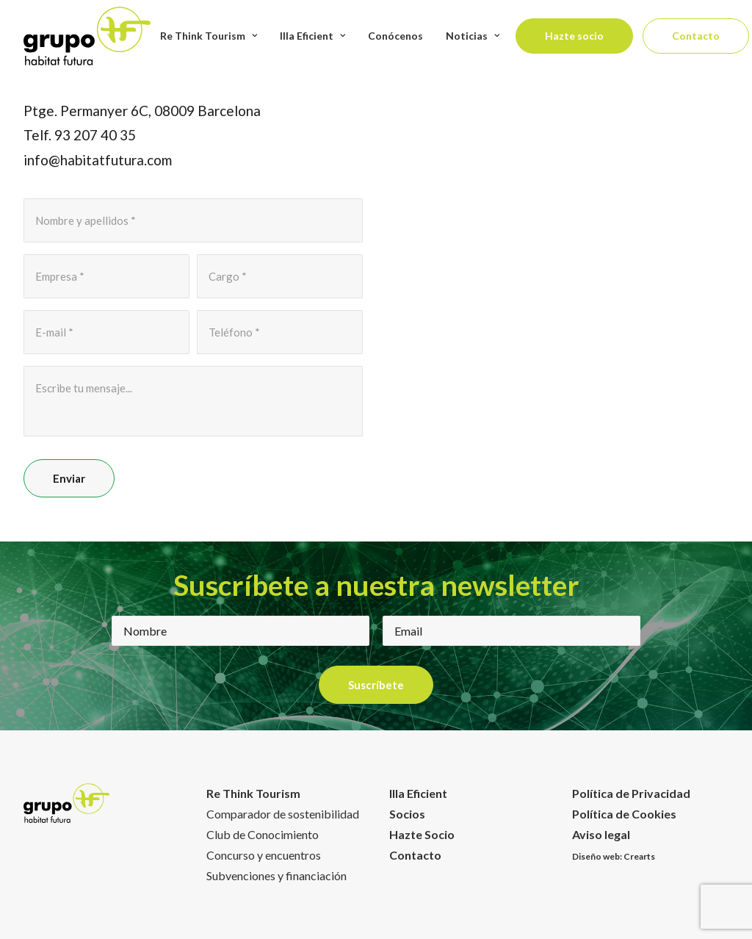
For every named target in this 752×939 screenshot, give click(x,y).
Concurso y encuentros (263, 855)
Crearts (639, 856)
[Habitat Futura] (87, 36)
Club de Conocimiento (262, 834)
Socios (407, 814)
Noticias (472, 35)
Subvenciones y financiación (276, 875)
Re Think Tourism (208, 35)
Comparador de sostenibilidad (282, 814)
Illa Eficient (312, 35)
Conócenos (395, 35)
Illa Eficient (418, 793)
